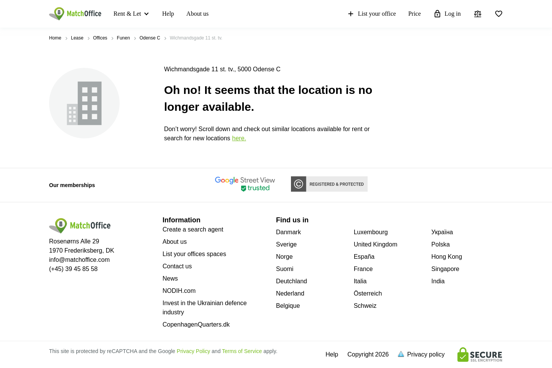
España (364, 256)
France (363, 269)
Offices (100, 38)
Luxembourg (371, 232)
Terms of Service (242, 351)
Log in (447, 14)
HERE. (239, 138)
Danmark (288, 232)
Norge (284, 256)
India (438, 281)
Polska (440, 244)
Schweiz (365, 305)
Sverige (286, 244)
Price (414, 13)
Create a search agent (193, 229)
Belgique (288, 305)
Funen (123, 38)
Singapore (445, 269)
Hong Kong (446, 256)
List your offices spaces (194, 254)
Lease (77, 38)
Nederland (290, 293)
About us (197, 13)
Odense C (150, 38)
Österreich (368, 293)
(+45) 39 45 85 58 (73, 269)
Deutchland (291, 281)
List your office (371, 14)
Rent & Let (127, 13)
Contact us (177, 266)
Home (55, 38)
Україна (442, 232)
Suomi (284, 269)
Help (168, 13)
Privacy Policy (193, 351)
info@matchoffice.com (79, 259)
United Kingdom (376, 244)
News (170, 278)
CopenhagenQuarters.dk (196, 324)
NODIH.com (179, 291)
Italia (360, 281)
